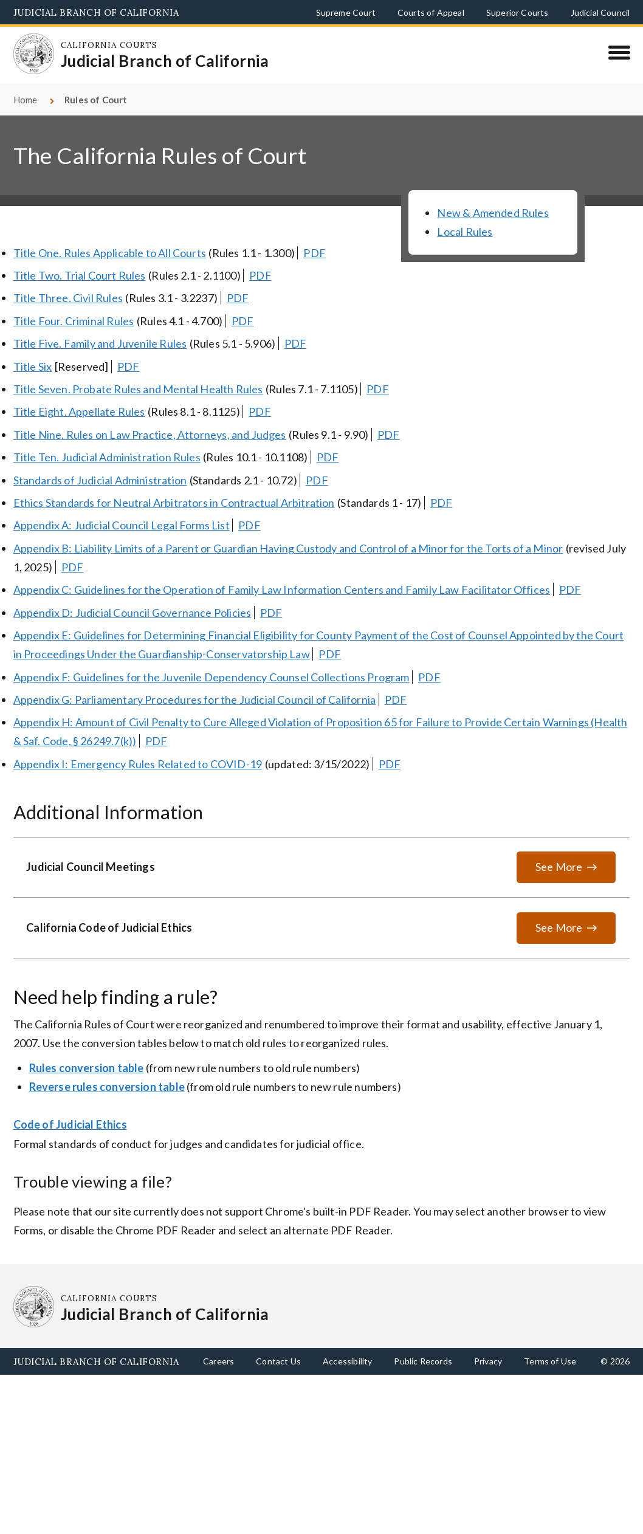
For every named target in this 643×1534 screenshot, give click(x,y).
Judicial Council (600, 12)
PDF (314, 253)
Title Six (32, 366)
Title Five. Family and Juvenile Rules (100, 343)
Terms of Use (550, 1361)
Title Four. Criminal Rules (73, 321)
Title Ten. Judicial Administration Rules (107, 457)
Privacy (488, 1361)
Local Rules (464, 231)
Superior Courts (517, 12)
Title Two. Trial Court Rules (79, 275)
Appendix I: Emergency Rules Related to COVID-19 (137, 764)
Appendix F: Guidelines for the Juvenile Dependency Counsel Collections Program (211, 677)
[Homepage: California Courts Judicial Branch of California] (34, 54)
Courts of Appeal (430, 12)
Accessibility (347, 1361)
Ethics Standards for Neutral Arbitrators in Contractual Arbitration (174, 502)
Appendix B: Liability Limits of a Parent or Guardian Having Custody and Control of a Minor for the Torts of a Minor (288, 548)
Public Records (423, 1361)
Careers (218, 1361)
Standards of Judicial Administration (100, 480)
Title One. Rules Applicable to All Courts (109, 253)
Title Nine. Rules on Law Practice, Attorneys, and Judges (149, 434)
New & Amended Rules (492, 212)
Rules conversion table (86, 1068)
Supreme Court (346, 12)
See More (558, 866)
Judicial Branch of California (96, 12)
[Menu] (619, 52)
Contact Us (278, 1361)
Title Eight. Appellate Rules (79, 411)
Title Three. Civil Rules (68, 297)
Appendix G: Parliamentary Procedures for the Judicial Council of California (194, 699)
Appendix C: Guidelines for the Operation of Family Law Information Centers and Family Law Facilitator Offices (282, 589)
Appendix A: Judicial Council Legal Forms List (121, 525)
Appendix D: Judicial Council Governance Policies (132, 612)
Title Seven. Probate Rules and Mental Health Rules (138, 389)
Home (25, 99)
